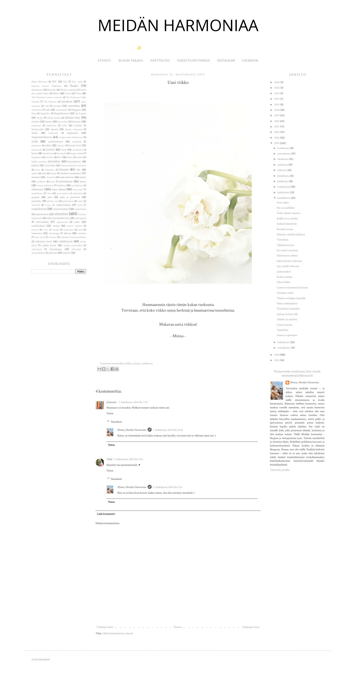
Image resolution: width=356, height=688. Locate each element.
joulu (35, 141)
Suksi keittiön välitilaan (289, 261)
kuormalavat (74, 161)
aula (48, 109)
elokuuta (282, 170)
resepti (48, 205)
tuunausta (37, 233)
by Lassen (81, 113)
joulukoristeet (55, 141)
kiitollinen (48, 153)
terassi (56, 226)
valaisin (53, 237)
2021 (277, 104)
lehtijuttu (49, 169)
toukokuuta (284, 186)
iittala (35, 133)
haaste (48, 121)
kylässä (35, 165)
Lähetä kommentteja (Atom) (117, 633)
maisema (50, 177)
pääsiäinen (68, 201)
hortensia (36, 125)
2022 (277, 99)
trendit (55, 229)
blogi (34, 113)
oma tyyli (78, 189)
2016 (277, 132)
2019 (277, 115)
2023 (277, 93)
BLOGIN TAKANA (131, 61)
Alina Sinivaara (39, 81)
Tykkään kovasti (285, 245)
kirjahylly (62, 153)
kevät (34, 153)
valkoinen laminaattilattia (73, 237)
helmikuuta (283, 342)
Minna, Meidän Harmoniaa (131, 430)
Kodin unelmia (284, 277)
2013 (277, 354)
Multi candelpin (69, 90)
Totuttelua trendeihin (288, 308)
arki (47, 106)
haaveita (76, 121)
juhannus (36, 145)
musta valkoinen (45, 185)
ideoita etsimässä (73, 129)
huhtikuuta (283, 192)
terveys (35, 229)
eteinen (35, 121)
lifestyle (64, 169)
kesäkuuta (283, 181)
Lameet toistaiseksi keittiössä (292, 287)
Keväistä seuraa (285, 229)
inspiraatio (72, 133)
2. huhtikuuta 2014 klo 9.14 (167, 487)
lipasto (35, 173)
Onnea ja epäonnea (287, 335)
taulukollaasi (38, 226)
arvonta (57, 106)
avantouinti (61, 109)
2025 (277, 87)
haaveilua (62, 121)
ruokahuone (39, 209)
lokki (44, 173)
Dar (65, 81)
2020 (277, 110)
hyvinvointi (38, 129)
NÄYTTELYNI (159, 61)
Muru (56, 93)
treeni (45, 229)
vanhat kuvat (49, 245)
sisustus (137, 363)
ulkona (67, 233)
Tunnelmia (282, 239)
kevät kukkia (118, 363)
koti (59, 157)
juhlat (48, 145)
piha (50, 197)
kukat (70, 157)
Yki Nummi (50, 101)
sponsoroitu (62, 222)
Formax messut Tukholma (47, 86)
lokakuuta (283, 159)
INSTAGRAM (226, 61)
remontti (36, 205)
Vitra (78, 93)
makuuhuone (67, 177)
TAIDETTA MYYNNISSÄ (193, 61)
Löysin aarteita (284, 325)
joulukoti (76, 141)
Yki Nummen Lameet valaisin (47, 97)
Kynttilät (51, 90)
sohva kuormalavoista (58, 218)
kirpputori (36, 157)
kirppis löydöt (76, 153)
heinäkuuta (283, 176)
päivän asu (52, 201)
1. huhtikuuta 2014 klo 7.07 (133, 402)
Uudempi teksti (105, 627)
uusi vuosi (40, 237)
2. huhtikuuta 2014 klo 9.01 (128, 459)
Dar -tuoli (77, 81)
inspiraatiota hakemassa (71, 137)
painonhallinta (63, 193)
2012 (277, 360)
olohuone (37, 189)
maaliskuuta (284, 198)
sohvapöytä (80, 218)
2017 (277, 126)
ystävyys (52, 253)
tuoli (80, 229)
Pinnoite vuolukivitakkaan (291, 234)
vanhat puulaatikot (72, 245)
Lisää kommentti (106, 514)
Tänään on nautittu (287, 319)
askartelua (37, 109)
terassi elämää (74, 226)
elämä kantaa (54, 117)
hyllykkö (78, 125)
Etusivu (178, 627)
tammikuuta (284, 347)
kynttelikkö (49, 165)
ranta (80, 201)
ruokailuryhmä (61, 209)
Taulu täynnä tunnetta (288, 213)
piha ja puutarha (70, 197)
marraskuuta (284, 153)
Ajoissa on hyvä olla (287, 314)
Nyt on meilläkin (285, 208)
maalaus (36, 177)
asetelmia (74, 106)
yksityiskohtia (38, 253)
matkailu (41, 181)
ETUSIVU (104, 61)
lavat (37, 169)
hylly (64, 125)
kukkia (128, 363)
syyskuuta (282, 164)
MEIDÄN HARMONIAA (178, 25)
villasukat (76, 249)
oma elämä (59, 189)
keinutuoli (37, 149)
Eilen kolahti (283, 282)
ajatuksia (66, 101)
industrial (53, 133)
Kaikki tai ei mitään (287, 218)
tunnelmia (68, 229)
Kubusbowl (37, 90)
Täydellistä (282, 330)
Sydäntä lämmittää (287, 223)
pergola (36, 197)
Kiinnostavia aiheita (287, 255)
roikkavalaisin (63, 205)
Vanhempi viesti (250, 627)
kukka (79, 157)
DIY (54, 81)
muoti (83, 181)
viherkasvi (37, 249)
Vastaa (109, 413)
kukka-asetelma (39, 161)
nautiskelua (77, 185)
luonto (53, 173)
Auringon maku (285, 293)
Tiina (109, 459)
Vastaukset (116, 421)
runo (80, 205)
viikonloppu (55, 249)
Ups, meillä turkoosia (288, 266)
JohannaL (111, 402)
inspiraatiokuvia (42, 137)
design (40, 117)
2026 (277, 82)
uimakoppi (54, 233)
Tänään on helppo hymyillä (291, 298)
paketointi (78, 193)
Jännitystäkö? (284, 271)
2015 (277, 137)
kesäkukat (78, 149)
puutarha (36, 201)
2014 (277, 143)
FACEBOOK (250, 61)
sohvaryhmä (42, 222)
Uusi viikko (283, 202)
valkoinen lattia (43, 241)
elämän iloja (72, 117)
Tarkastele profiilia (280, 470)
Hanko (74, 86)
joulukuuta (283, 148)
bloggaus (76, 109)
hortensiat (51, 125)
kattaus (60, 145)
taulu (76, 222)
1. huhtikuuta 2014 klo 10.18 (168, 430)
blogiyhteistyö (61, 113)
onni (49, 193)
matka (82, 177)
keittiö (50, 149)
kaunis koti (75, 145)
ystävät (66, 253)
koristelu (49, 157)
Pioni (68, 93)
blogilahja (45, 113)
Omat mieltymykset (287, 303)
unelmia (82, 233)
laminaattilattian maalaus (73, 165)
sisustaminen (42, 214)
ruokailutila (80, 209)
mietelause (65, 181)
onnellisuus (37, 193)
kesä (64, 149)
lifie (78, 169)
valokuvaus (147, 363)
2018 (277, 121)
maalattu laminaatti (70, 173)
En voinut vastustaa (287, 250)
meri (52, 181)
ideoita (54, 129)
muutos (61, 185)
